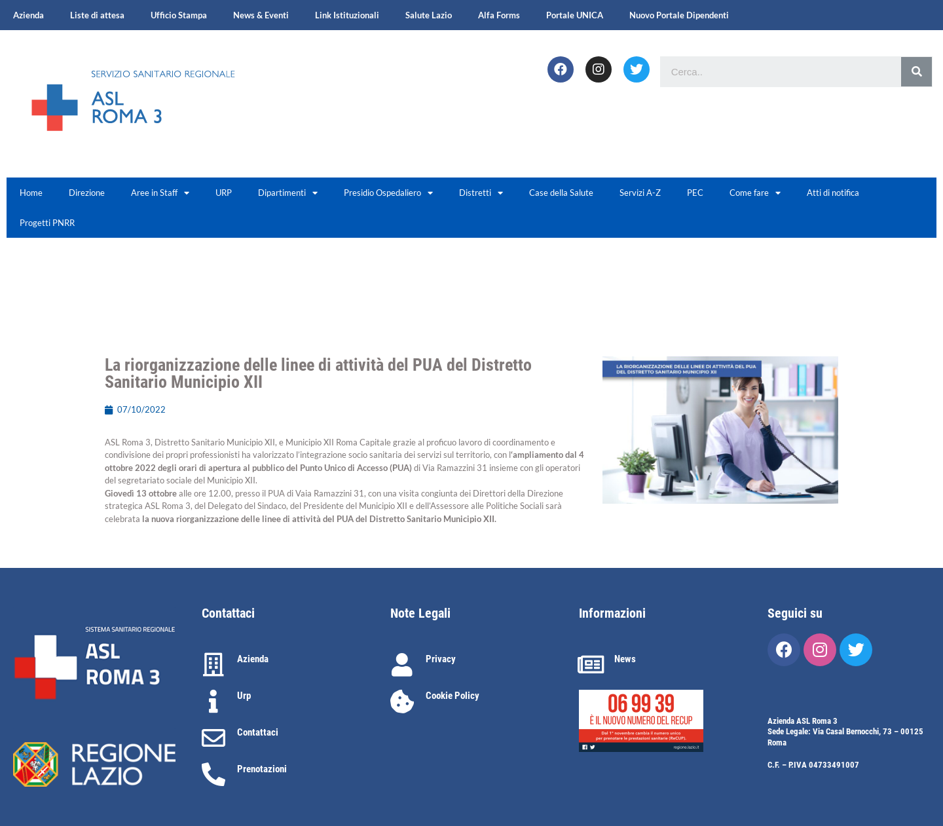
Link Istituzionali (347, 15)
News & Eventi (261, 15)
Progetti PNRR (47, 222)
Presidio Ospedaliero (388, 193)
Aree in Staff (160, 193)
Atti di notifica (833, 192)
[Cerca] (916, 71)
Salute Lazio (428, 15)
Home (31, 192)
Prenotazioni (262, 769)
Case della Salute (561, 192)
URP (223, 192)
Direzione (87, 192)
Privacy (441, 659)
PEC (695, 192)
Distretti (481, 193)
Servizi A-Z (640, 192)
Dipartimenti (288, 193)
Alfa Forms (499, 15)
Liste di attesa (97, 15)
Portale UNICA (574, 15)
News (625, 659)
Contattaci (257, 732)
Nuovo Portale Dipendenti (679, 15)
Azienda (28, 15)
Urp (244, 696)
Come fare (755, 193)
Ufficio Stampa (179, 15)
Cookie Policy (452, 696)
